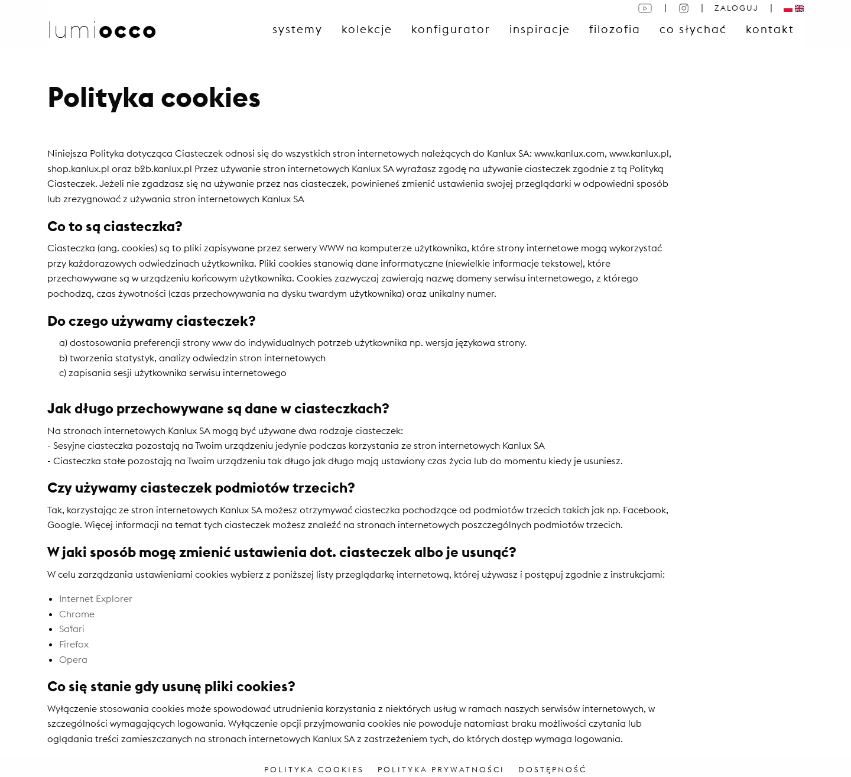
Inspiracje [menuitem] (539, 29)
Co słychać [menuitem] (693, 29)
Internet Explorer (95, 598)
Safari (72, 628)
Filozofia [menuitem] (615, 29)
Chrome (77, 614)
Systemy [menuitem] (297, 29)
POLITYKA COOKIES (314, 769)
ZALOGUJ (736, 7)
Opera (73, 659)
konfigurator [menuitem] (451, 29)
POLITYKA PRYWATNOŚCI (441, 769)
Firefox (74, 644)
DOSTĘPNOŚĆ (552, 769)
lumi (102, 29)
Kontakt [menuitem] (770, 29)
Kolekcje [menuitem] (367, 29)
